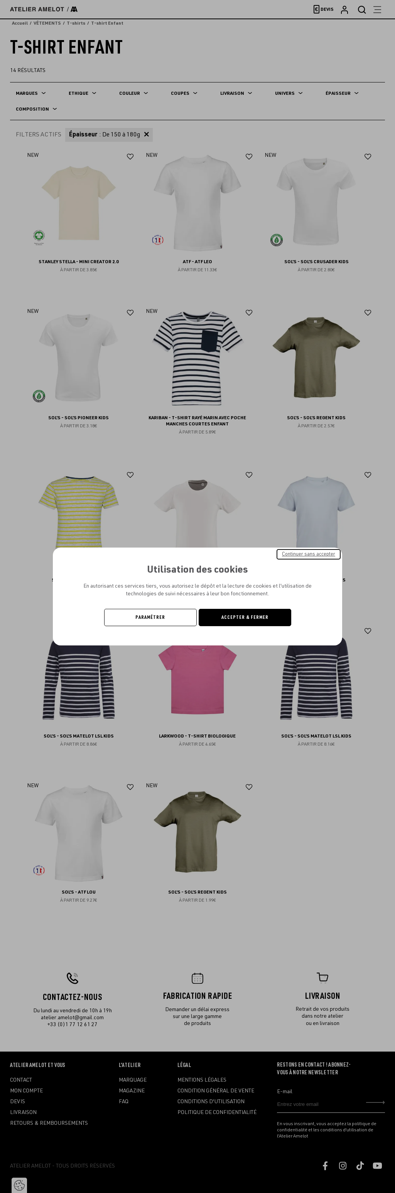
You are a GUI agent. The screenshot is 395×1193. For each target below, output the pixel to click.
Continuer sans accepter (308, 554)
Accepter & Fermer (244, 617)
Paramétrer (150, 617)
